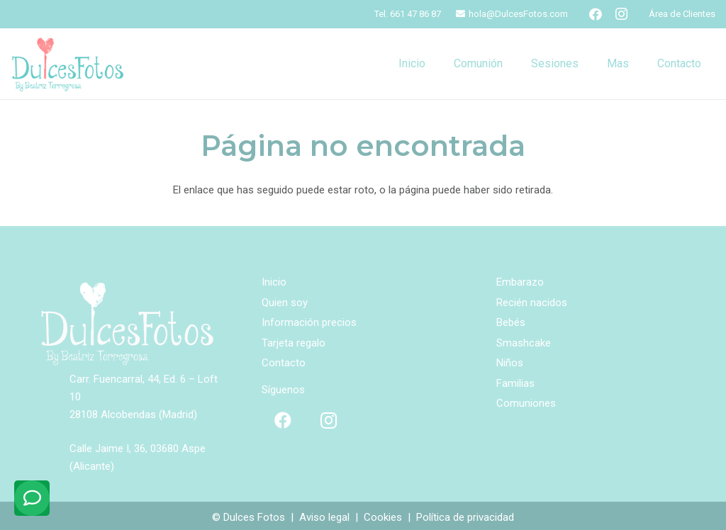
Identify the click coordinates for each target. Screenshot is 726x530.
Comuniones (526, 403)
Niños (509, 362)
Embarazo (520, 282)
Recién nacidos (531, 302)
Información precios (309, 322)
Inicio (274, 282)
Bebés (510, 322)
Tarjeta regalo (293, 343)
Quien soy (285, 302)
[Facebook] (595, 14)
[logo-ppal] (67, 63)
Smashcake (523, 343)
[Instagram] (621, 14)
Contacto (284, 362)
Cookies (383, 517)
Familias (515, 383)
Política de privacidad (465, 517)
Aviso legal (324, 517)
